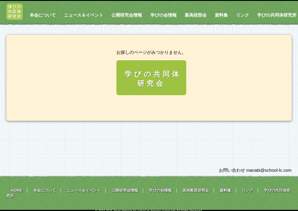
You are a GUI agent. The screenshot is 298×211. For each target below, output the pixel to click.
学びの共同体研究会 (153, 78)
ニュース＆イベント (83, 15)
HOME (16, 190)
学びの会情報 (163, 15)
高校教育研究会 (195, 190)
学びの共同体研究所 (277, 15)
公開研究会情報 (126, 15)
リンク (242, 15)
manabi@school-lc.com (269, 170)
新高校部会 (196, 15)
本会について (43, 15)
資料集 (221, 15)
